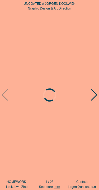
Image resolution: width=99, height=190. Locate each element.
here (57, 187)
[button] (94, 95)
